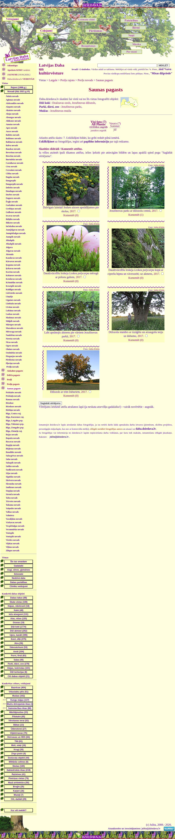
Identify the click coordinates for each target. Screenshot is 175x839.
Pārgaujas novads (14, 356)
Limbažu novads (13, 303)
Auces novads (12, 131)
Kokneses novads (13, 275)
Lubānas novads (13, 310)
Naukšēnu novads (14, 335)
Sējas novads (11, 473)
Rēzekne (9, 403)
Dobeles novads (13, 187)
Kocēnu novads (13, 272)
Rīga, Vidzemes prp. (15, 424)
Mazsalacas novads (14, 328)
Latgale (53, 80)
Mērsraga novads (13, 331)
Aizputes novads (13, 107)
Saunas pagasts (104, 80)
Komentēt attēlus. (72, 148)
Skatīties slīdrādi (49, 148)
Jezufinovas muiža (60, 110)
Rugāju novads (12, 445)
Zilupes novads (12, 550)
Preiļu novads (12, 367)
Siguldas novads (13, 477)
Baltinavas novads (14, 142)
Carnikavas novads (14, 163)
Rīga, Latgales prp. (14, 420)
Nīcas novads (12, 342)
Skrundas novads (13, 484)
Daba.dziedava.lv (20, 79)
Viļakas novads (12, 543)
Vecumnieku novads (15, 529)
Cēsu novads (11, 166)
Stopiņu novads (13, 491)
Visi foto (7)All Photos (98, 124)
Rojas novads (12, 434)
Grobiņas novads (13, 208)
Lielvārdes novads (14, 293)
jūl (114, 129)
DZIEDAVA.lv (92, 5)
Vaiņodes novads (13, 508)
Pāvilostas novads (14, 360)
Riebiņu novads (13, 410)
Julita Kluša (94, 165)
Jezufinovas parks (71, 106)
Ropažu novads (13, 438)
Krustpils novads (13, 286)
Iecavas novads (12, 215)
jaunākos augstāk (98, 130)
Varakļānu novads (14, 519)
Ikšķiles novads (13, 219)
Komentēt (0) (70, 215)
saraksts (18, 70)
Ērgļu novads (12, 201)
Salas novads (11, 459)
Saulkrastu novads (14, 470)
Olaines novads (13, 349)
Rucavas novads (13, 441)
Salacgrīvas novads (14, 455)
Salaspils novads (13, 462)
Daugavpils (11, 180)
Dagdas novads (12, 177)
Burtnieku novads (14, 159)
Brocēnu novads (13, 156)
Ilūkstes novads (13, 223)
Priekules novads (13, 392)
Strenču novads (13, 494)
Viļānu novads (12, 547)
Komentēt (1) (136, 214)
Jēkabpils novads (13, 244)
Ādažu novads (12, 96)
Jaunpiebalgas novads (16, 233)
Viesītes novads (13, 540)
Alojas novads (12, 114)
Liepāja (9, 296)
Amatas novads (13, 124)
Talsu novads (12, 498)
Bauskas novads (13, 149)
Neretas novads (13, 338)
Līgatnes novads (13, 300)
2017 (72, 211)
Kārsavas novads (13, 261)
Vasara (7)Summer (115, 124)
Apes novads (11, 128)
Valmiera (10, 515)
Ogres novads (12, 345)
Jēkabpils (10, 240)
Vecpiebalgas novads (15, 526)
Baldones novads (13, 138)
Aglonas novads (13, 100)
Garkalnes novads (14, 205)
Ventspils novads (13, 536)
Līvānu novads (12, 307)
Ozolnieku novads (14, 353)
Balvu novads (12, 145)
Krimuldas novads (14, 282)
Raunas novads (13, 399)
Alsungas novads (13, 117)
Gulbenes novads (13, 212)
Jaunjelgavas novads (15, 230)
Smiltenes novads (13, 487)
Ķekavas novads (13, 268)
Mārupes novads (13, 324)
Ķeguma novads (13, 265)
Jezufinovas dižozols (83, 102)
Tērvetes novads (13, 501)
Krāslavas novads (14, 279)
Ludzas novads (12, 314)
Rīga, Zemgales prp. (15, 427)
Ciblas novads (12, 173)
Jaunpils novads (13, 237)
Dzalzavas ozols (61, 102)
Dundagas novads (14, 191)
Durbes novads (12, 194)
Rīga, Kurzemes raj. (15, 417)
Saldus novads (12, 466)
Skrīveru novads (13, 480)
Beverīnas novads (14, 152)
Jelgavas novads (13, 251)
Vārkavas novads (13, 522)
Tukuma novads (13, 505)
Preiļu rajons (67, 80)
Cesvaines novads (14, 170)
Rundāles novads (13, 452)
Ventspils (10, 533)
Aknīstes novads (13, 110)
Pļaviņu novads (13, 363)
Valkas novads (12, 512)
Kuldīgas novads (13, 289)
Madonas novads (13, 317)
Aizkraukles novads (15, 103)
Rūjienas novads (13, 448)
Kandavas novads (14, 258)
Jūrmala (9, 254)
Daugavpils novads (14, 184)
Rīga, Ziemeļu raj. (14, 431)
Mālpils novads (13, 321)
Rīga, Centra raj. (13, 413)
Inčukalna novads (14, 226)
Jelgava (9, 247)
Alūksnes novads (13, 121)
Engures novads (13, 198)
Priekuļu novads (13, 396)
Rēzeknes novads (13, 406)
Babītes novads (12, 135)
